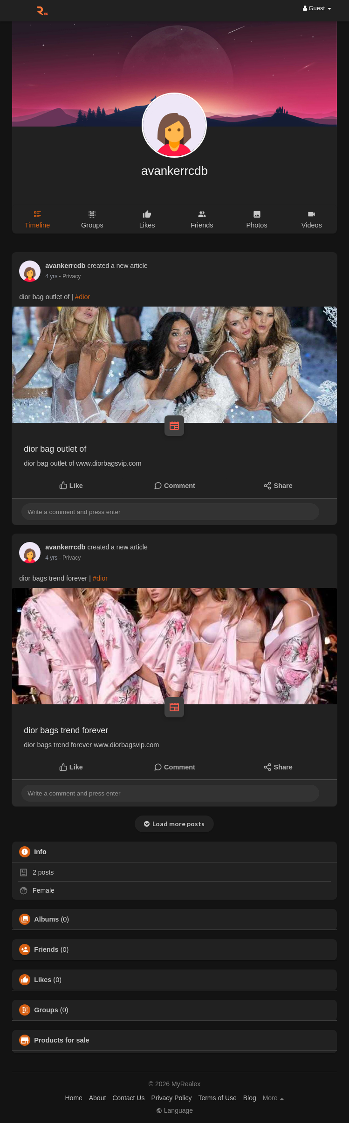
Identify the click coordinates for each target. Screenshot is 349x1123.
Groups (46, 1010)
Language (174, 1110)
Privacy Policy (171, 1098)
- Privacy (70, 276)
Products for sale (61, 1040)
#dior (82, 297)
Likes (42, 979)
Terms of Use (217, 1098)
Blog (249, 1098)
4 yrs (51, 276)
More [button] (273, 1098)
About (97, 1098)
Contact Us (128, 1098)
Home (73, 1098)
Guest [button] (317, 8)
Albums (46, 919)
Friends (46, 949)
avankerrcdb (174, 171)
